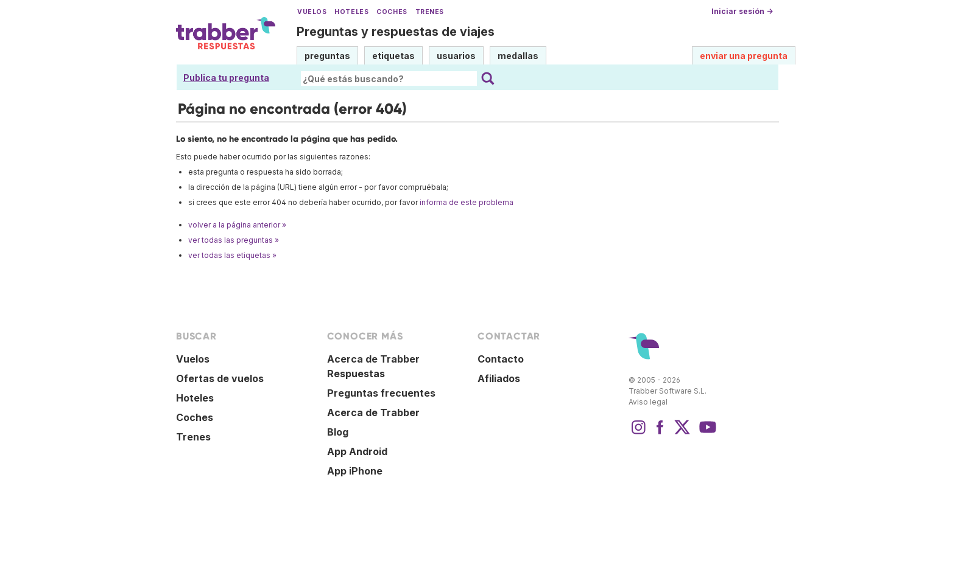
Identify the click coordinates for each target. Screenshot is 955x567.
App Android (357, 451)
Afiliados (498, 378)
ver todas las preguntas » (233, 240)
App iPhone (354, 471)
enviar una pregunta (744, 55)
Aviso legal (648, 401)
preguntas (327, 55)
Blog (337, 432)
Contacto (500, 359)
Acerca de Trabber (373, 412)
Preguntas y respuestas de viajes (396, 31)
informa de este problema (466, 202)
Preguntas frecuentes (381, 393)
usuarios (456, 55)
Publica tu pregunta (226, 77)
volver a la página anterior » (237, 224)
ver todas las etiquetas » (232, 255)
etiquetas (393, 55)
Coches (391, 12)
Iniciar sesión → (742, 11)
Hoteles (351, 12)
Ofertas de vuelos (220, 378)
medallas (518, 55)
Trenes (429, 12)
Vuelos (311, 12)
